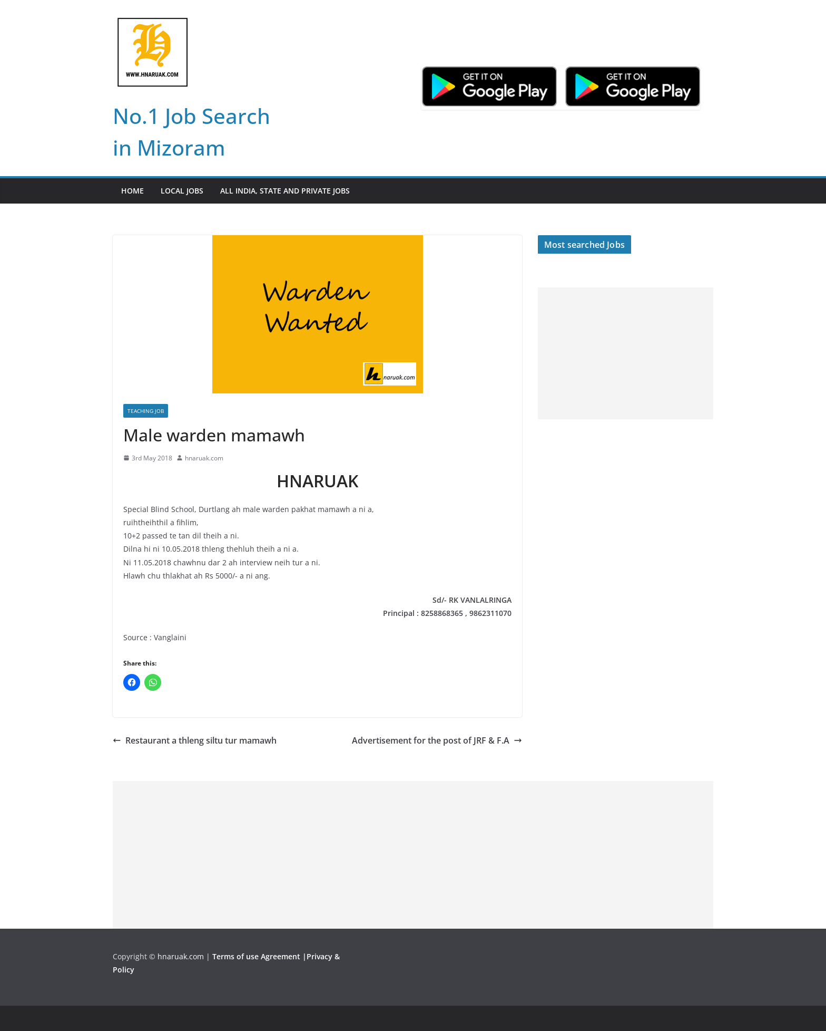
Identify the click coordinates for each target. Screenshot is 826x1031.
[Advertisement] (625, 353)
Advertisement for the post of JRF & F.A (437, 740)
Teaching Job (145, 411)
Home (132, 191)
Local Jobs (182, 191)
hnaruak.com (204, 458)
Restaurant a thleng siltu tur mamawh (195, 740)
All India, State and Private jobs (285, 191)
